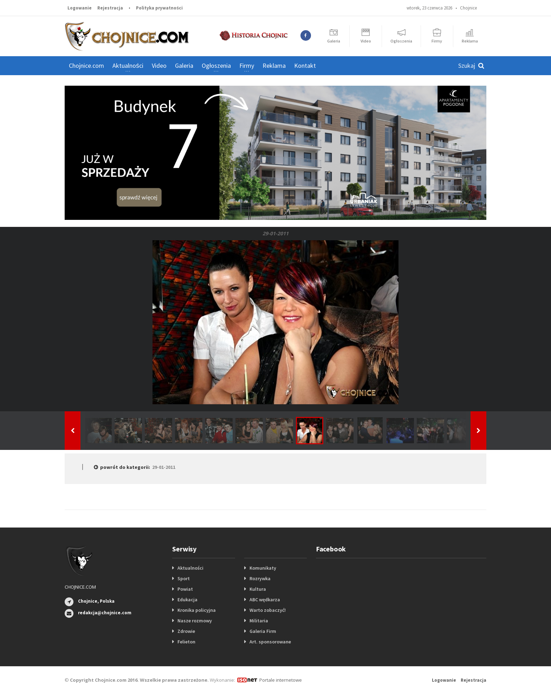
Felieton (186, 642)
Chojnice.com (86, 65)
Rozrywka (260, 578)
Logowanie (79, 8)
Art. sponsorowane (270, 642)
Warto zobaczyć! (267, 610)
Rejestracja (110, 8)
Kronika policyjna (196, 610)
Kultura (257, 589)
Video (159, 65)
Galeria (184, 65)
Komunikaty (262, 568)
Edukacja (187, 599)
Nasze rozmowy (194, 620)
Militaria (258, 620)
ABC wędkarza (264, 599)
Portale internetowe (280, 680)
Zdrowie (186, 631)
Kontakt (305, 65)
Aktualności (190, 568)
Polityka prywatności (159, 8)
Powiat (185, 589)
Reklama (274, 65)
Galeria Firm (262, 631)
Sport (183, 578)
